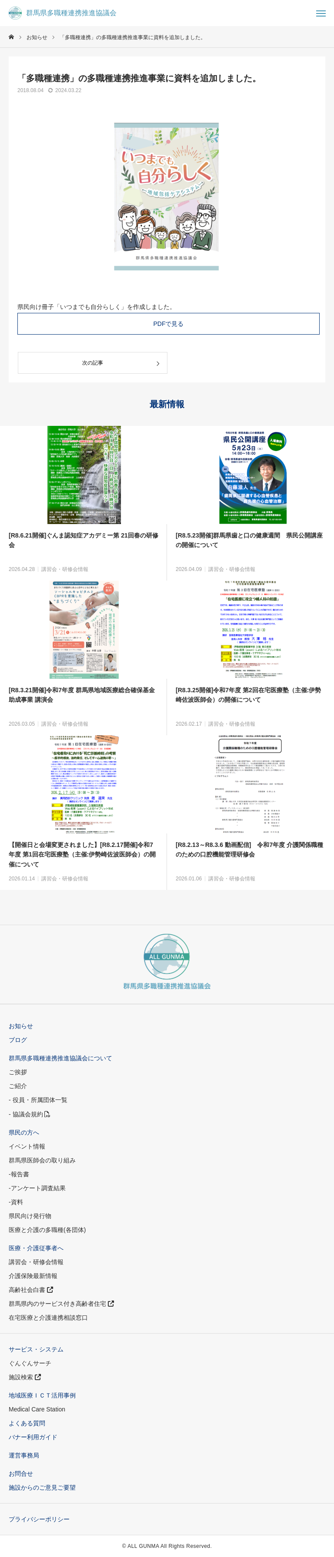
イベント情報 (27, 1146)
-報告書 (19, 1174)
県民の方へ (24, 1132)
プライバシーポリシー (39, 1519)
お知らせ (21, 1026)
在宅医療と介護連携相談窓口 (48, 1317)
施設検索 (25, 1377)
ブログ (18, 1039)
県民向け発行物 (30, 1215)
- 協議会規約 (29, 1114)
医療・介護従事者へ (36, 1248)
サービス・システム (36, 1349)
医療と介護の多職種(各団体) (47, 1229)
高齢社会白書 (31, 1289)
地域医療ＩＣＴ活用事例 (42, 1395)
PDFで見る (168, 323)
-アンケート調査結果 (37, 1188)
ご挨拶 (18, 1072)
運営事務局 (24, 1455)
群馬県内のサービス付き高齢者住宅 (61, 1303)
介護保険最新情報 (33, 1275)
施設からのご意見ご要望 (42, 1487)
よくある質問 (27, 1423)
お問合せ (21, 1473)
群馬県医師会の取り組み (42, 1160)
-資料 (16, 1201)
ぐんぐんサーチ (30, 1363)
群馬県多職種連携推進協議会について (60, 1058)
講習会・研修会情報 (64, 569)
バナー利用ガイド (33, 1437)
